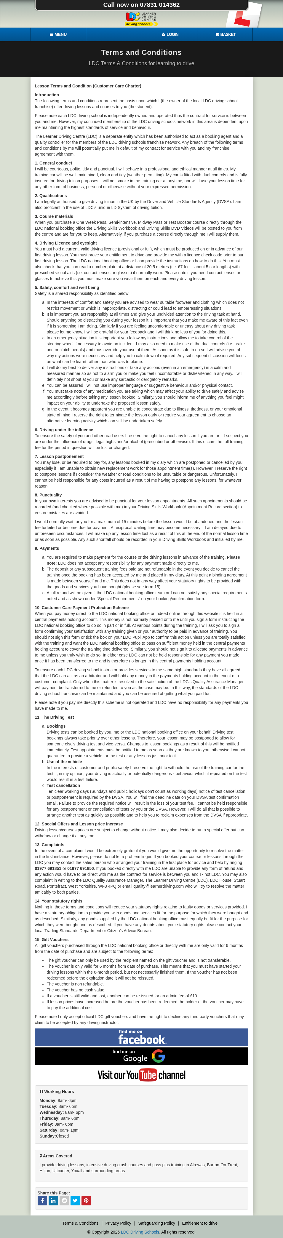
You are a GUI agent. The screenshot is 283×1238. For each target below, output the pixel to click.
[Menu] (58, 34)
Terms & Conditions (80, 1223)
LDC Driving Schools (140, 1232)
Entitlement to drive (200, 1223)
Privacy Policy (118, 1223)
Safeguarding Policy (156, 1223)
